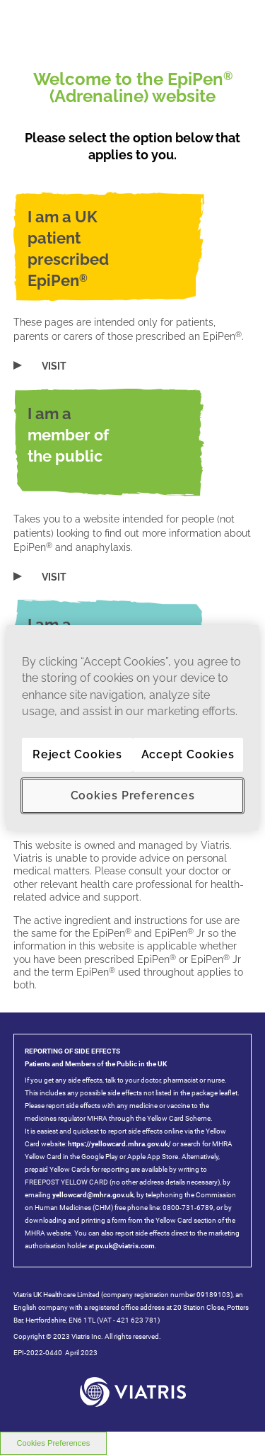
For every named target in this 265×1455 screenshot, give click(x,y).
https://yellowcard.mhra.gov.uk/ (118, 1144)
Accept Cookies (188, 754)
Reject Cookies (77, 754)
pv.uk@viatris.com (125, 1246)
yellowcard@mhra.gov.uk (93, 1195)
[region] (132, 727)
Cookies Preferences (133, 795)
